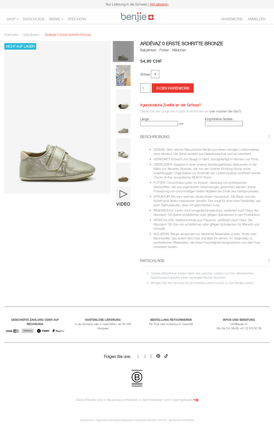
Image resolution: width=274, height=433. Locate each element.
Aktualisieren (159, 4)
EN (268, 17)
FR (257, 17)
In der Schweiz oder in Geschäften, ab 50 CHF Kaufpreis (103, 324)
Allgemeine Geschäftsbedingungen (114, 420)
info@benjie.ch (239, 324)
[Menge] (145, 88)
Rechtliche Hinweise (146, 420)
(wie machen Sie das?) (225, 111)
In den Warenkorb (172, 88)
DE (262, 17)
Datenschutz (87, 420)
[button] (155, 136)
